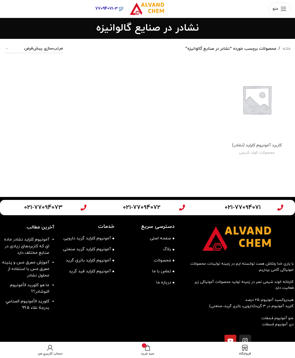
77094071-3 (109, 8)
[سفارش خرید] (33, 49)
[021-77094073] (83, 208)
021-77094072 (141, 207)
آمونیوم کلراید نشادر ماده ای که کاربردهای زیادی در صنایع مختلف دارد (26, 246)
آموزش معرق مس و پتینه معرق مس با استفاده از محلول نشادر (25, 269)
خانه (287, 49)
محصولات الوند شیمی (257, 152)
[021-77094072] (182, 208)
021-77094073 (43, 207)
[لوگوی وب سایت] (147, 8)
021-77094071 (243, 207)
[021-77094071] (280, 208)
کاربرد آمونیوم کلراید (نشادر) (257, 144)
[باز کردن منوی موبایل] (280, 9)
